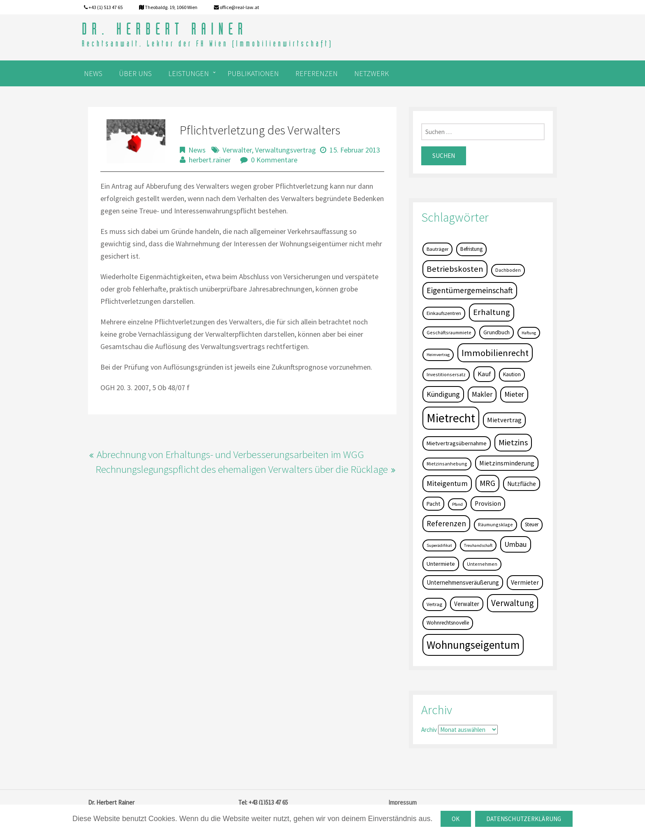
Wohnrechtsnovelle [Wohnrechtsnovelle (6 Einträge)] (448, 622)
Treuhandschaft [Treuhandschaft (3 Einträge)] (478, 545)
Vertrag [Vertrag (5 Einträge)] (434, 604)
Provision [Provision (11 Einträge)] (488, 503)
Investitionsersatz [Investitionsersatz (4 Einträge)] (446, 374)
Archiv (429, 730)
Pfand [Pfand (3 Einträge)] (457, 504)
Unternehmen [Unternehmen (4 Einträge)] (482, 564)
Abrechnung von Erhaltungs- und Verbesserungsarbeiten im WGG (230, 454)
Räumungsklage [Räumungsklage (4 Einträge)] (495, 524)
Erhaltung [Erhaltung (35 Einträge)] (491, 312)
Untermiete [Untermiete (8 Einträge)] (441, 563)
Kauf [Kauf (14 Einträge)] (484, 374)
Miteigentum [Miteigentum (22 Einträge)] (447, 483)
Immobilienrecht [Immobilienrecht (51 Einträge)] (495, 353)
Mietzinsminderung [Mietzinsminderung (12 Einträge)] (506, 463)
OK (456, 819)
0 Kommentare (274, 159)
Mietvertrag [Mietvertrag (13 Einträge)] (504, 420)
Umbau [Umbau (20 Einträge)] (515, 544)
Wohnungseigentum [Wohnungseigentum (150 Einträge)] (473, 645)
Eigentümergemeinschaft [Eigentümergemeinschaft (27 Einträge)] (470, 290)
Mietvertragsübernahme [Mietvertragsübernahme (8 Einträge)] (457, 443)
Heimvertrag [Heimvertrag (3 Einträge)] (438, 354)
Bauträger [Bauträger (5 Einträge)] (437, 249)
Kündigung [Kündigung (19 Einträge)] (443, 394)
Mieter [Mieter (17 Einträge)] (514, 394)
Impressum (402, 802)
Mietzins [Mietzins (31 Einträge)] (513, 442)
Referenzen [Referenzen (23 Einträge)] (446, 523)
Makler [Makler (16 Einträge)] (482, 394)
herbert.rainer (210, 159)
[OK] (635, 819)
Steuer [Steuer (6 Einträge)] (531, 524)
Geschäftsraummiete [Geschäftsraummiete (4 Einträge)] (449, 332)
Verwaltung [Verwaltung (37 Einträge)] (512, 603)
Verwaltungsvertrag (285, 150)
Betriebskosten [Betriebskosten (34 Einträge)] (455, 269)
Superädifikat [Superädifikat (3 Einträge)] (439, 545)
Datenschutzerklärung (523, 819)
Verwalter (237, 150)
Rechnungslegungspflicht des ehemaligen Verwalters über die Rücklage (241, 469)
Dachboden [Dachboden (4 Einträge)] (508, 270)
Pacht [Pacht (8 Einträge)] (433, 503)
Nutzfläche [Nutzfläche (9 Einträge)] (521, 484)
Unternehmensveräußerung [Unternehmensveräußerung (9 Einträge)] (463, 582)
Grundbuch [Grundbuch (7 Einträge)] (496, 332)
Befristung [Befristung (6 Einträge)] (471, 248)
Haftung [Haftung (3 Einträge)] (529, 333)
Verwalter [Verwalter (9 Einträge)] (466, 604)
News (197, 150)
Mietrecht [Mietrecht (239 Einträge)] (451, 418)
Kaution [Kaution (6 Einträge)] (512, 374)
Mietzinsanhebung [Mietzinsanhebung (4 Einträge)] (447, 463)
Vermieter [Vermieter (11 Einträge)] (525, 582)
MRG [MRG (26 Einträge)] (487, 483)
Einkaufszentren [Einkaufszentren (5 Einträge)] (444, 313)
